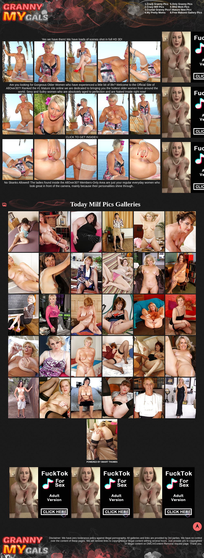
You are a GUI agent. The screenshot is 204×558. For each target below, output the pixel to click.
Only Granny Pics (182, 4)
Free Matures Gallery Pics (187, 12)
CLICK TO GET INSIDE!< (82, 137)
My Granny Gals (25, 12)
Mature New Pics (181, 9)
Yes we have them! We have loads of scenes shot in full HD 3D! (82, 39)
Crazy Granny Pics (157, 4)
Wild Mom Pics (180, 7)
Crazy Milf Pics (155, 7)
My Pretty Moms (156, 12)
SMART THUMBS (109, 462)
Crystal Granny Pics (158, 9)
